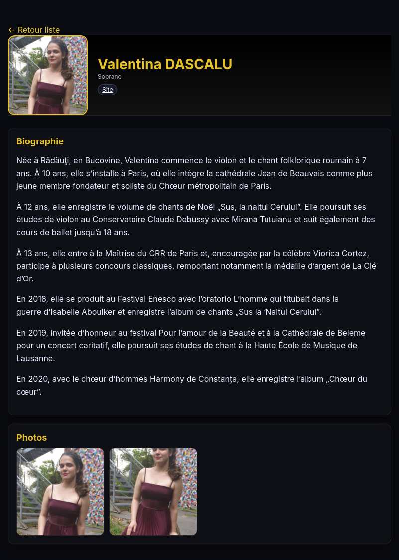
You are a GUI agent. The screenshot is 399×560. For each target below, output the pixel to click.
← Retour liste (34, 30)
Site (107, 89)
